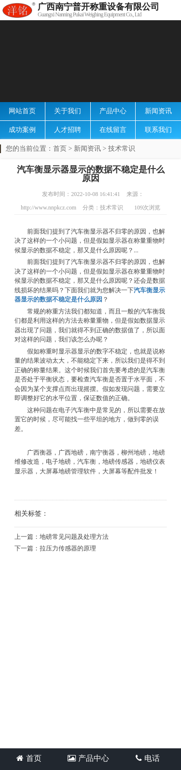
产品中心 (112, 111)
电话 (148, 758)
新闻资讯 (158, 111)
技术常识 (121, 148)
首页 (60, 148)
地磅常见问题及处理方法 (74, 536)
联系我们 (158, 129)
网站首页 (22, 111)
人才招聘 (67, 129)
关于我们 (67, 111)
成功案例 (22, 129)
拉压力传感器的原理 (68, 548)
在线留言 (112, 129)
